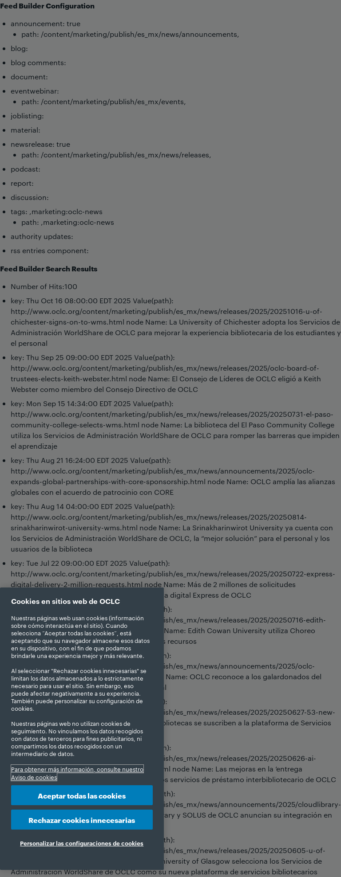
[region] (82, 728)
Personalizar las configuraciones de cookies (81, 843)
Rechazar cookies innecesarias (81, 819)
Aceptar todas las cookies (82, 795)
